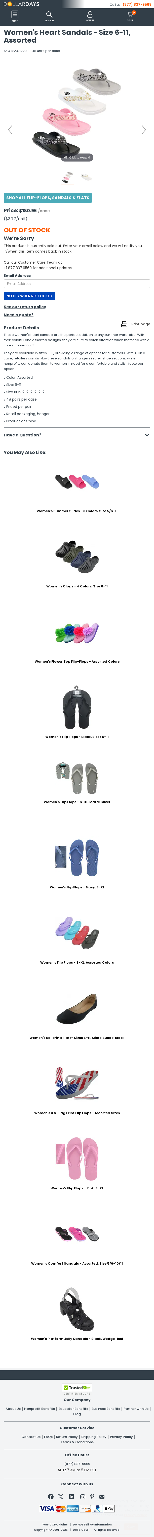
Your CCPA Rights (55, 1524)
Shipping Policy (93, 1437)
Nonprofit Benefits (39, 1409)
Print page (140, 324)
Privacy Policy (121, 1437)
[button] (90, 16)
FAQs (48, 1437)
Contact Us (31, 1437)
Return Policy (67, 1437)
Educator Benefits (73, 1409)
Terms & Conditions (77, 1442)
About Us (13, 1409)
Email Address (17, 275)
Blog (77, 1414)
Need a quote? (18, 315)
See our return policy (25, 307)
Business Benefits (106, 1409)
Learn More (111, 1525)
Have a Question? (25, 435)
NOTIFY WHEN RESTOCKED (29, 295)
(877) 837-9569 (137, 4)
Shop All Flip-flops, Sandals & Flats (47, 198)
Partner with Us (136, 1409)
